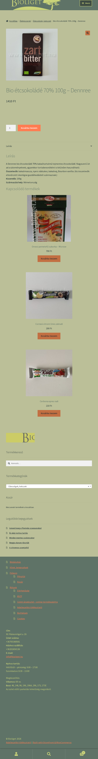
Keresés (49, 754)
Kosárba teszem (29, 127)
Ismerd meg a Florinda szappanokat (25, 528)
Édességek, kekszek (42, 21)
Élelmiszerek (25, 21)
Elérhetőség (23, 590)
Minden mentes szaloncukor (21, 537)
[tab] (49, 146)
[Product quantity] (11, 128)
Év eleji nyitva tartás (18, 533)
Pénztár (21, 576)
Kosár (20, 581)
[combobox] (49, 486)
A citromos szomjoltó (19, 547)
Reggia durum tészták (19, 542)
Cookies (21, 618)
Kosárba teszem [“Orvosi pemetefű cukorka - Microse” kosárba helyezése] (49, 258)
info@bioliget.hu (14, 656)
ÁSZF (19, 596)
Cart (75, 752)
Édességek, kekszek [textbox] (48, 486)
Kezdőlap (13, 21)
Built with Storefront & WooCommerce (52, 742)
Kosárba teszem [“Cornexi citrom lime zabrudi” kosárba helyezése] (49, 335)
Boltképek (22, 613)
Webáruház (15, 562)
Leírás (9, 146)
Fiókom (13, 573)
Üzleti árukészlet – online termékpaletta (37, 601)
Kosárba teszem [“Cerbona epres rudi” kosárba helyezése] (49, 413)
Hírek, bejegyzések (19, 567)
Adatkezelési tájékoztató (29, 607)
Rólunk (13, 587)
